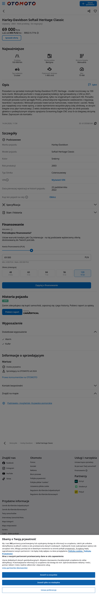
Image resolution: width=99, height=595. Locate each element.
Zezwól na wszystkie (48, 575)
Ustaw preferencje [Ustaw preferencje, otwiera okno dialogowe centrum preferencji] (48, 590)
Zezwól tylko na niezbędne (48, 582)
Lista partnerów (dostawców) (15, 568)
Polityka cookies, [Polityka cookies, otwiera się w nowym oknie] (75, 551)
